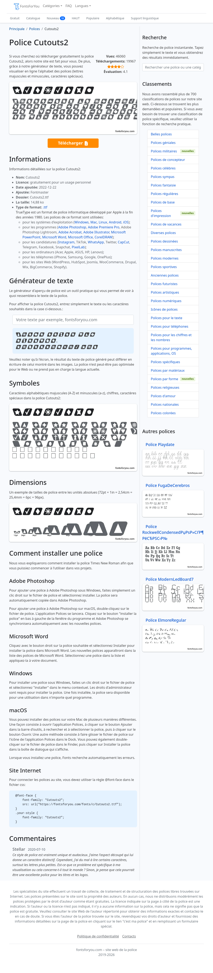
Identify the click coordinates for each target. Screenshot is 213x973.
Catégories (51, 6)
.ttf (45, 207)
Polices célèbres (163, 168)
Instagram (66, 242)
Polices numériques (166, 301)
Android (115, 222)
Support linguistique (145, 18)
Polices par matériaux (168, 370)
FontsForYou (26, 6)
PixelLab (78, 247)
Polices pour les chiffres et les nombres (171, 337)
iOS (125, 222)
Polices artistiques (165, 292)
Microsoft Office (80, 237)
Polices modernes (164, 258)
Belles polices (161, 134)
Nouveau (56, 18)
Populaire (92, 18)
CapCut (123, 242)
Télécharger (73, 143)
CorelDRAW (103, 237)
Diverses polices (163, 232)
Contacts (129, 936)
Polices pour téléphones (169, 326)
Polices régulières (164, 193)
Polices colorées (163, 413)
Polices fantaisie (163, 185)
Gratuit (15, 18)
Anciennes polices (165, 275)
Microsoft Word (54, 237)
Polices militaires (164, 151)
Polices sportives (164, 267)
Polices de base (163, 202)
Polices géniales (163, 142)
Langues (81, 6)
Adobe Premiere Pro (103, 227)
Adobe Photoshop (72, 227)
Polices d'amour (163, 396)
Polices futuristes (164, 284)
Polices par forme (164, 379)
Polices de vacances (166, 224)
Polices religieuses (165, 387)
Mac (93, 222)
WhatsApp (96, 242)
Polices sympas (162, 176)
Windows (81, 222)
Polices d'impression (161, 213)
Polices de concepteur (168, 159)
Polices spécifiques (165, 362)
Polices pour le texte (166, 318)
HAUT (75, 18)
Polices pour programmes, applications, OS (171, 351)
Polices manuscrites (166, 250)
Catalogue (33, 18)
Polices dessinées (164, 241)
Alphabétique (115, 18)
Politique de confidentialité (98, 936)
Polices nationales (165, 404)
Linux (103, 222)
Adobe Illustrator (96, 232)
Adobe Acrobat (70, 232)
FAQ (69, 6)
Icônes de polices (164, 309)
